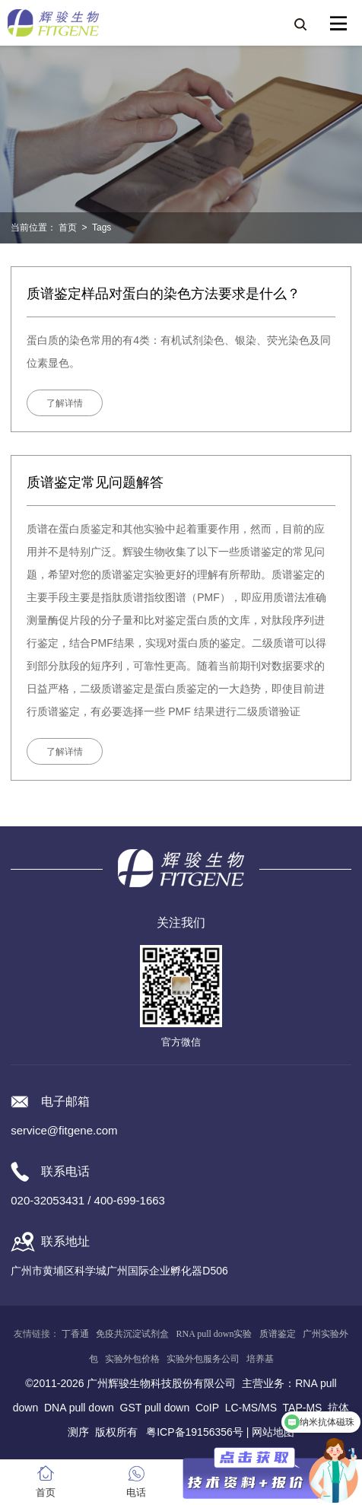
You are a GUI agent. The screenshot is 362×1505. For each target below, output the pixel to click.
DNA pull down (79, 1408)
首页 (68, 227)
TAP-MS (302, 1408)
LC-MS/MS (251, 1408)
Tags (101, 227)
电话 (136, 1492)
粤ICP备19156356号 (194, 1432)
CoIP (207, 1408)
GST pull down (155, 1408)
